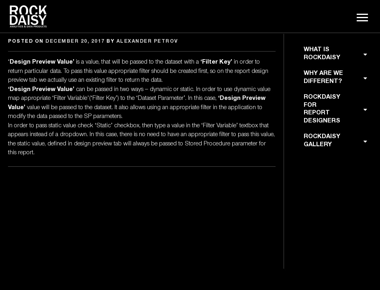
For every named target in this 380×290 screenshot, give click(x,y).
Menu (363, 18)
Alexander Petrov (147, 41)
